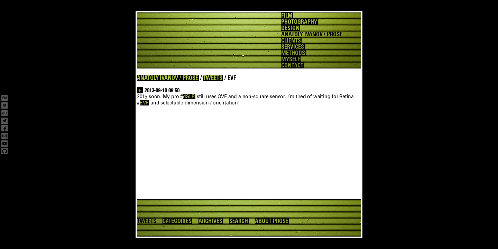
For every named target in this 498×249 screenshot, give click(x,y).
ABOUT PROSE (271, 221)
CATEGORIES (177, 221)
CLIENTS (291, 40)
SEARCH (238, 221)
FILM (287, 15)
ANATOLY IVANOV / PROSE (167, 78)
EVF (144, 102)
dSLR (189, 96)
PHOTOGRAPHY (299, 22)
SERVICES (292, 47)
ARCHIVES (210, 221)
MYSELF (290, 59)
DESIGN (290, 28)
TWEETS (212, 78)
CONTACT (292, 65)
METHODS (293, 53)
